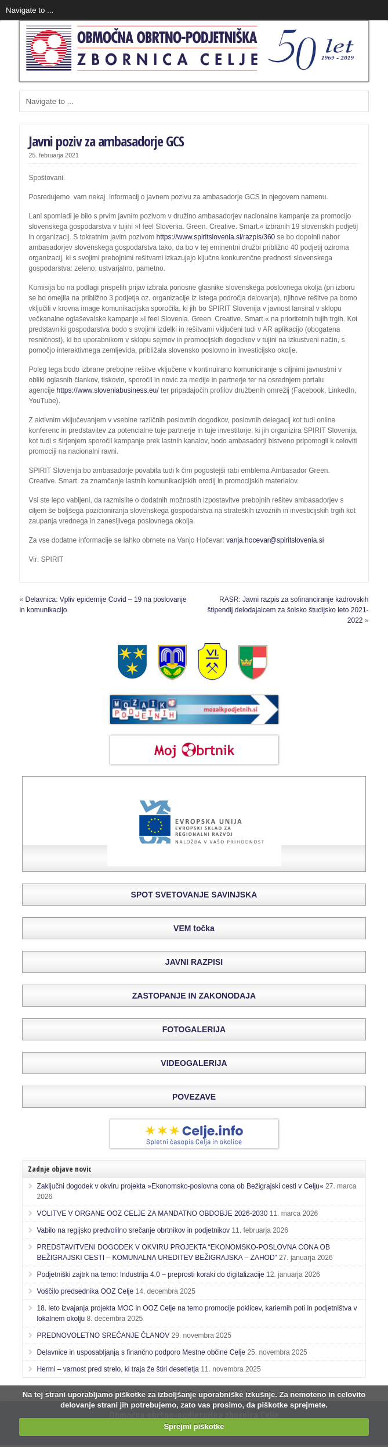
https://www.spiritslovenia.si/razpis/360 (216, 237)
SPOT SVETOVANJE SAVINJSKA (194, 894)
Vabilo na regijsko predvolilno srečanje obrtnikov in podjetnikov (133, 1230)
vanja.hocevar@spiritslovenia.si (275, 540)
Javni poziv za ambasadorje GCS (106, 140)
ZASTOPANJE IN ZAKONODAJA (194, 995)
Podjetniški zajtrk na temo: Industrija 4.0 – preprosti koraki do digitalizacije (150, 1274)
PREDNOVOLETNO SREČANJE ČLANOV (103, 1335)
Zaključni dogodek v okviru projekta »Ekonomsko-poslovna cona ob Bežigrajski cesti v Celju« (180, 1186)
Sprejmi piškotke (194, 1426)
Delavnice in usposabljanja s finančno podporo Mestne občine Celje (141, 1352)
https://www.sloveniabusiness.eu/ (108, 390)
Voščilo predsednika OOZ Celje (85, 1291)
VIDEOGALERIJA (194, 1063)
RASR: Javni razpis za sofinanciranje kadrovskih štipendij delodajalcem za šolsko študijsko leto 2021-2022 (287, 609)
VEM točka (194, 928)
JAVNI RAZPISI (194, 962)
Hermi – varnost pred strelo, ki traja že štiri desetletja (117, 1369)
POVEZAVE (194, 1096)
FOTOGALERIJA (194, 1029)
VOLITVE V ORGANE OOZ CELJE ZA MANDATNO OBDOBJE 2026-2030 (152, 1213)
